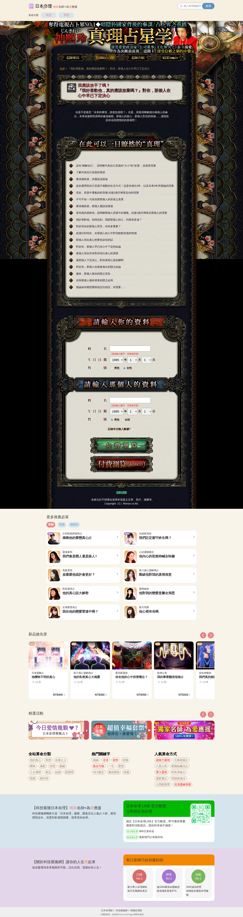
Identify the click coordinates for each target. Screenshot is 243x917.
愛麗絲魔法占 (179, 766)
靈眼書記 (161, 778)
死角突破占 (178, 772)
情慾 (32, 778)
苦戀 (66, 15)
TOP (62, 68)
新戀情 (69, 772)
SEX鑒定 (98, 772)
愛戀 (121, 766)
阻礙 (126, 772)
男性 (116, 368)
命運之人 (60, 760)
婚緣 (96, 760)
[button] (203, 714)
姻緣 (62, 766)
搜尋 (208, 6)
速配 (42, 766)
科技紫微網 (121, 910)
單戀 (48, 15)
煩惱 (125, 760)
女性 (129, 368)
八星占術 (161, 766)
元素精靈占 (181, 760)
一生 (111, 766)
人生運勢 (35, 772)
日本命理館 (107, 910)
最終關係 (113, 772)
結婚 (58, 772)
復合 (48, 772)
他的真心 (35, 760)
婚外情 (44, 778)
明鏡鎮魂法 (178, 778)
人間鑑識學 (163, 784)
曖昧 (32, 766)
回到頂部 (121, 492)
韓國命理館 (136, 910)
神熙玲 (74, 524)
